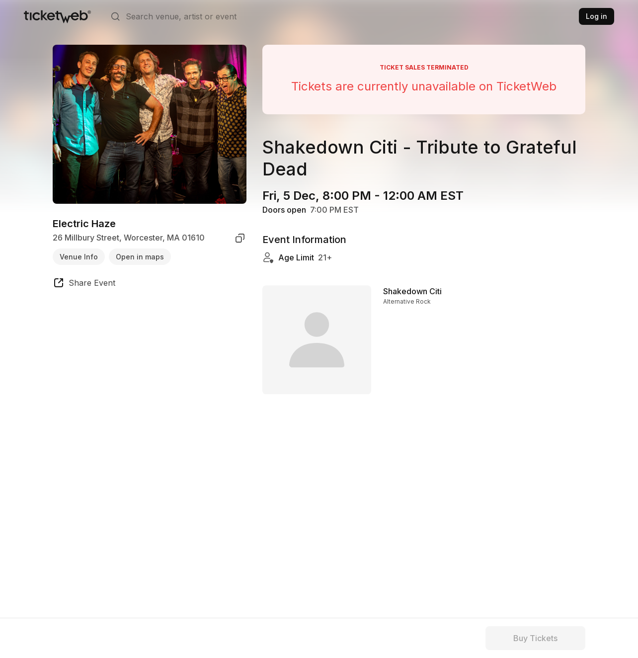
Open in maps (140, 256)
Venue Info (79, 256)
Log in (596, 16)
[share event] (84, 284)
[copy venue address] (240, 238)
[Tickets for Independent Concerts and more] (57, 16)
